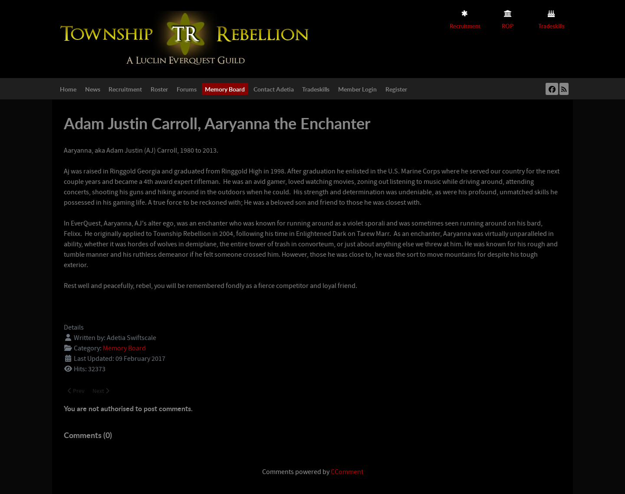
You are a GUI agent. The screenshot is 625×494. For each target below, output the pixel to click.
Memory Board (124, 348)
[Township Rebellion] (186, 38)
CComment (347, 472)
